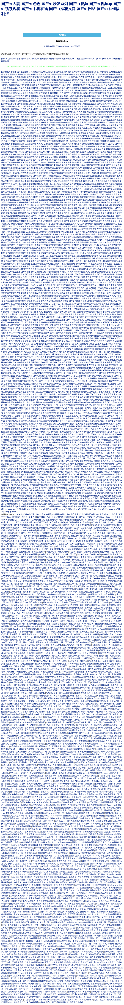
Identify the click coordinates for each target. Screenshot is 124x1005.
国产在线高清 (108, 456)
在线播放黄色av (40, 317)
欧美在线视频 (41, 544)
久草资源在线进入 (60, 954)
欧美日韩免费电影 (88, 274)
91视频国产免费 (15, 840)
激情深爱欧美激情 (26, 261)
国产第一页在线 (37, 216)
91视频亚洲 (30, 965)
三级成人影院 (11, 370)
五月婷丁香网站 (84, 408)
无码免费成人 (75, 610)
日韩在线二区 (16, 538)
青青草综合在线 (58, 197)
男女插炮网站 (15, 173)
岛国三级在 (47, 986)
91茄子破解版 (18, 850)
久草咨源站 (91, 728)
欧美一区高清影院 (110, 770)
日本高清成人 (20, 450)
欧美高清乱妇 (34, 282)
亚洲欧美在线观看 (80, 994)
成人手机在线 (12, 546)
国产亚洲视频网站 (87, 354)
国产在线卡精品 (44, 840)
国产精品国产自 (43, 421)
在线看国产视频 (12, 602)
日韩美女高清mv (65, 149)
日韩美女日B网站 (28, 346)
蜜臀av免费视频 (73, 85)
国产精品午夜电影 (24, 149)
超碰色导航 (85, 984)
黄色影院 (14, 941)
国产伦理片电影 (113, 808)
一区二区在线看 (56, 152)
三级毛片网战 (114, 850)
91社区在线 (46, 962)
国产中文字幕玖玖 (21, 757)
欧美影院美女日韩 (60, 570)
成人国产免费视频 (42, 789)
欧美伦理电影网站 (109, 149)
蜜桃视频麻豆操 (14, 218)
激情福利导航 (104, 866)
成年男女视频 (92, 584)
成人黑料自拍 (108, 314)
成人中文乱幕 (95, 128)
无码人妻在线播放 (36, 338)
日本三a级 (48, 805)
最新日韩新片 (54, 144)
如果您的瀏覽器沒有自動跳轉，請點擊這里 (62, 46)
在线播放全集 (107, 376)
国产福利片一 (52, 122)
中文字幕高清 (20, 653)
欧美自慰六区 (107, 536)
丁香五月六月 (74, 280)
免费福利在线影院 (91, 98)
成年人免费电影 (108, 752)
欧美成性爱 (40, 722)
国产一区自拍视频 (77, 544)
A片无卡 (97, 936)
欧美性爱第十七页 (45, 634)
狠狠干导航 (19, 584)
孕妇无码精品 (109, 352)
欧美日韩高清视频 (114, 90)
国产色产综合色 (48, 114)
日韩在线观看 (100, 402)
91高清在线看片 (78, 160)
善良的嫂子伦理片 (86, 794)
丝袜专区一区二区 (36, 573)
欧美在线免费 (75, 184)
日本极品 (96, 605)
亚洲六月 (79, 866)
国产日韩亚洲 (32, 320)
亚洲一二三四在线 (77, 370)
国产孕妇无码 (38, 104)
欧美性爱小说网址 (54, 317)
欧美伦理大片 (106, 765)
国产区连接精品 (96, 746)
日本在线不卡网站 (25, 944)
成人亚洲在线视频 (93, 269)
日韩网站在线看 (11, 552)
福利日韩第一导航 (14, 397)
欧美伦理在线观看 (85, 389)
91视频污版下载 (76, 114)
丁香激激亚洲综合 (36, 96)
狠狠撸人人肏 (40, 882)
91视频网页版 (107, 781)
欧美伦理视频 (63, 392)
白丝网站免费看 (92, 208)
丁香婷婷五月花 (25, 146)
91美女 (22, 941)
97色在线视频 (39, 864)
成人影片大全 (9, 216)
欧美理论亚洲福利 (102, 909)
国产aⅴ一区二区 (55, 128)
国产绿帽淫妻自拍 (8, 104)
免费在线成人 (40, 120)
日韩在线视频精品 (99, 538)
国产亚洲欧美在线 (78, 728)
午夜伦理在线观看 (91, 216)
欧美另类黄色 (7, 341)
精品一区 (110, 517)
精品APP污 (104, 552)
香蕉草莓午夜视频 (61, 901)
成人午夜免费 (91, 757)
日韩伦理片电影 (78, 336)
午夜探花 (54, 621)
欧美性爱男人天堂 (50, 949)
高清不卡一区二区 (28, 312)
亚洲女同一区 (12, 688)
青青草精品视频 (82, 176)
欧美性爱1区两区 (37, 330)
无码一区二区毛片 (92, 720)
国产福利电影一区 (11, 80)
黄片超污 (108, 557)
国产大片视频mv (108, 170)
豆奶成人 (48, 861)
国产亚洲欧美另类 (54, 744)
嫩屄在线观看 (32, 1002)
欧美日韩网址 (116, 602)
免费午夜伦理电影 (110, 560)
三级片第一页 (102, 282)
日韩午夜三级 (11, 232)
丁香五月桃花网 (72, 210)
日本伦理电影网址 (40, 632)
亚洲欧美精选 (94, 698)
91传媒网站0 (72, 592)
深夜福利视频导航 (50, 106)
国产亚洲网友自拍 (104, 274)
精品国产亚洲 (83, 450)
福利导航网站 (7, 274)
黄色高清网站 (15, 368)
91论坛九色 (61, 653)
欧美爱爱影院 (110, 176)
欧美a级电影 (107, 768)
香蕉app (69, 698)
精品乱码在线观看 (87, 152)
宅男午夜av (83, 744)
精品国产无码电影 (36, 333)
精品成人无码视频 (104, 333)
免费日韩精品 (50, 298)
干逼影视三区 (7, 229)
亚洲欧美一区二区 (102, 541)
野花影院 (5, 778)
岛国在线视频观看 (94, 805)
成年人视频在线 (109, 669)
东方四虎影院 (23, 357)
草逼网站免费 (81, 669)
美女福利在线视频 (34, 74)
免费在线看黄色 (72, 189)
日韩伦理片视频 (44, 725)
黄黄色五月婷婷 (86, 280)
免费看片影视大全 (100, 461)
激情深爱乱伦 (111, 816)
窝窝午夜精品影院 (41, 669)
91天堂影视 (93, 802)
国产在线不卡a (76, 634)
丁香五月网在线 (70, 218)
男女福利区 (38, 877)
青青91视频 (78, 749)
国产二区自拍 (90, 880)
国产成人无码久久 (18, 896)
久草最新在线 (87, 981)
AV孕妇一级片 (62, 672)
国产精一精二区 (17, 152)
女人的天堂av (13, 946)
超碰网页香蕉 (56, 186)
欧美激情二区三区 (98, 448)
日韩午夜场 (71, 538)
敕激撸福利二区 (51, 208)
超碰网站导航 (77, 146)
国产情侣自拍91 (101, 986)
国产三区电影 (34, 672)
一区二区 (62, 890)
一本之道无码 (15, 312)
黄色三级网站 (104, 549)
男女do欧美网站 (70, 768)
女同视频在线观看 (108, 954)
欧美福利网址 (7, 914)
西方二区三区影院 (95, 626)
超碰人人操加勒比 (108, 125)
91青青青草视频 (39, 365)
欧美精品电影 (83, 978)
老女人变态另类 (19, 738)
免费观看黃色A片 (15, 810)
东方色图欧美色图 (20, 282)
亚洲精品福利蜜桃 (90, 256)
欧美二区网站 (63, 384)
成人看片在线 (44, 461)
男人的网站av (99, 517)
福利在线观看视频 (74, 674)
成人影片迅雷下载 (17, 960)
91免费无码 (107, 554)
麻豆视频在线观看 (78, 786)
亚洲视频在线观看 (103, 690)
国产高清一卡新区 (41, 674)
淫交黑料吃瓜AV (108, 424)
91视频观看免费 (7, 264)
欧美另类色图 (100, 853)
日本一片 (12, 885)
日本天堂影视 (75, 328)
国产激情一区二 (52, 314)
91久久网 (68, 749)
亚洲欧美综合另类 (67, 618)
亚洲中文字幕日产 (32, 866)
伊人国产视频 (90, 392)
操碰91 (27, 909)
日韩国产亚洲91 (66, 720)
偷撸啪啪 (29, 789)
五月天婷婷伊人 (107, 405)
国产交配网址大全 (68, 330)
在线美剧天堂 (96, 264)
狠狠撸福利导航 (59, 712)
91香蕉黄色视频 (25, 80)
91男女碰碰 (101, 965)
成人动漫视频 (16, 882)
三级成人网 (101, 749)
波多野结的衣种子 (34, 997)
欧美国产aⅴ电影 (43, 152)
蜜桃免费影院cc (70, 168)
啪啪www (109, 834)
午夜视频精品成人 (71, 416)
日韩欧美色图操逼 (51, 96)
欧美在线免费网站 (10, 578)
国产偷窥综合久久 (69, 117)
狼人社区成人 (80, 253)
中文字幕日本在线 (20, 333)
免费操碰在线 (18, 144)
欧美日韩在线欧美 (46, 293)
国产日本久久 (18, 306)
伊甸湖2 (108, 984)
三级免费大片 (32, 928)
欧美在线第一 (16, 194)
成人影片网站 (18, 866)
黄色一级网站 (29, 869)
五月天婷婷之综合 (43, 701)
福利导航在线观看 (76, 384)
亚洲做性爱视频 (35, 373)
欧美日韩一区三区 (65, 541)
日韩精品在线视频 (73, 421)
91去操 (17, 906)
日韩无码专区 (74, 664)
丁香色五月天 (99, 221)
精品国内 (38, 933)
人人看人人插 (103, 437)
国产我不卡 (116, 909)
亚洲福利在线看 (30, 536)
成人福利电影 (107, 608)
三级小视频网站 (27, 946)
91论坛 (81, 704)
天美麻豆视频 (22, 650)
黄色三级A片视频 (54, 352)
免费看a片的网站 (105, 680)
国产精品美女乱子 (36, 776)
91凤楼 (36, 813)
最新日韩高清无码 (59, 205)
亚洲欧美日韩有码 (73, 760)
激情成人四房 (86, 301)
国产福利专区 (77, 72)
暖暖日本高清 (105, 616)
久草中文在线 (101, 234)
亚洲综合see (104, 901)
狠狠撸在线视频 (58, 320)
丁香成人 (103, 776)
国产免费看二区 (81, 741)
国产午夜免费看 (19, 720)
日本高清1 (98, 952)
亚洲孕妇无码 (114, 109)
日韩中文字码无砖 (46, 210)
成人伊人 (21, 736)
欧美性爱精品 (82, 858)
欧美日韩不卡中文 (82, 317)
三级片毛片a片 (62, 850)
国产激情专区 (12, 749)
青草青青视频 (74, 74)
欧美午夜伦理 (53, 786)
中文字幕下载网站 (102, 312)
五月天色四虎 (13, 122)
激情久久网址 (106, 213)
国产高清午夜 (57, 448)
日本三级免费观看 (46, 629)
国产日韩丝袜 (98, 658)
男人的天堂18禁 (44, 616)
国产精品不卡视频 (8, 72)
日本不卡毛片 (9, 314)
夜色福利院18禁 (92, 298)
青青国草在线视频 (73, 200)
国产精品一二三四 (18, 109)
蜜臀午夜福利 (60, 536)
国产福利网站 (67, 458)
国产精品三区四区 (65, 989)
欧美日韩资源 (77, 680)
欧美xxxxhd (115, 997)
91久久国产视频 (68, 125)
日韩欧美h (76, 952)
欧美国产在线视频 (13, 258)
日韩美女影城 (27, 378)
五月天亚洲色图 (60, 557)
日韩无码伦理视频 (42, 186)
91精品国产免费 (13, 530)
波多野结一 (59, 706)
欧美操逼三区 (50, 285)
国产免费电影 (90, 77)
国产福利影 (42, 528)
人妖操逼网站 (96, 872)
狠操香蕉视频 (32, 930)
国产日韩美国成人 (55, 245)
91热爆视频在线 (59, 840)
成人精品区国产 (41, 242)
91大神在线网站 (113, 818)
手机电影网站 (110, 568)
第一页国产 (6, 829)
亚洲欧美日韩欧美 (21, 872)
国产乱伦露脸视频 (99, 992)
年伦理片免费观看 (106, 925)
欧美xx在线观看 (78, 445)
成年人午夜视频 (106, 573)
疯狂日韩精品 (92, 901)
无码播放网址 (18, 605)
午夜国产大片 (73, 514)
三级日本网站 (82, 194)
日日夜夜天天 (26, 269)
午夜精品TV (52, 581)
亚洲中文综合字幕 (14, 970)
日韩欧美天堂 (47, 856)
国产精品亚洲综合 (91, 997)
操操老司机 (93, 520)
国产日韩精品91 (29, 360)
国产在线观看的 (109, 120)
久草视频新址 (56, 458)
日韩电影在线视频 (83, 648)
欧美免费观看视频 (111, 626)
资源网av (99, 592)
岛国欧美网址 (74, 130)
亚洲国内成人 (41, 946)
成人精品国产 (73, 536)
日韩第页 (74, 754)
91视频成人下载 (100, 248)
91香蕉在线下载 (96, 594)
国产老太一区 (36, 757)
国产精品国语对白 (66, 693)
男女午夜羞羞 (11, 336)
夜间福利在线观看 (63, 576)
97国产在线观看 (88, 200)
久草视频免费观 (65, 920)
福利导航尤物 (89, 312)
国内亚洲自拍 (43, 530)
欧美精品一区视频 (14, 706)
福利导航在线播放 (114, 448)
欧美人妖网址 (89, 90)
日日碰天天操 (114, 290)
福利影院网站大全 (75, 266)
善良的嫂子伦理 (32, 816)
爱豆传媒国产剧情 (14, 442)
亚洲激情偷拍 (97, 568)
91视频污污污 (43, 802)
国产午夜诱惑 (107, 418)
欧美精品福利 (93, 410)
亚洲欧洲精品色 (87, 250)
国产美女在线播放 (93, 418)
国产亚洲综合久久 (18, 781)
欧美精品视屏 (110, 242)
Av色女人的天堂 (37, 285)
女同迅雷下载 (73, 914)
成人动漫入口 (30, 389)
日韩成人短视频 (13, 565)
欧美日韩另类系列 (100, 642)
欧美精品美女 (116, 904)
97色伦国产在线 (72, 461)
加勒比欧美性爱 (35, 106)
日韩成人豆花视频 (36, 642)
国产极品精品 (20, 392)
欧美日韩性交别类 (54, 125)
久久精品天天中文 (41, 522)
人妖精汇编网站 (113, 826)
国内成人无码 (42, 221)
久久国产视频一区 (69, 408)
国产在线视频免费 (34, 938)
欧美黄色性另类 (43, 138)
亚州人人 (35, 922)
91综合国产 (111, 962)
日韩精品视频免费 (110, 240)
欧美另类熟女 (13, 120)
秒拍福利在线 (77, 338)
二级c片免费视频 (69, 360)
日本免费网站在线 (110, 722)
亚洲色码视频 (113, 181)
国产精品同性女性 (55, 568)
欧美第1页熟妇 (90, 440)
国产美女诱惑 (45, 928)
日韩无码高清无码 (36, 992)
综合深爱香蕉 (73, 533)
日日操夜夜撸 (35, 957)
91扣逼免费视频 (67, 762)
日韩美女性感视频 (27, 749)
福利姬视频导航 (93, 96)
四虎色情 (5, 613)
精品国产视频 (105, 650)
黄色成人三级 (94, 685)
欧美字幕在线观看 (12, 693)
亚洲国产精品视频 (45, 557)
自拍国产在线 (95, 554)
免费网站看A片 (27, 218)
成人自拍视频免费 (50, 520)
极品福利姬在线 (107, 117)
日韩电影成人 (111, 565)
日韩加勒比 (78, 677)
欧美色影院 (28, 522)
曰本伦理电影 (19, 768)
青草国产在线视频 (59, 616)
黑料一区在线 (38, 160)
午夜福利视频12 (14, 322)
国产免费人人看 (88, 821)
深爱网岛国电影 (87, 712)
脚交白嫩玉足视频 (28, 178)
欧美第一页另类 (89, 234)
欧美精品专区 (35, 986)
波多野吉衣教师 (60, 112)
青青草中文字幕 (41, 245)
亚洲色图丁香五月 (106, 760)
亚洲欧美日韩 (71, 813)
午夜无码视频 (72, 562)
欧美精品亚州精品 (75, 101)
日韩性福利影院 (50, 989)
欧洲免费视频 (64, 122)
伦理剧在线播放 (101, 114)
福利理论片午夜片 (102, 210)
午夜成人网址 (61, 154)
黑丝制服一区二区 (77, 946)
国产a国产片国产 (50, 384)
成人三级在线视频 (88, 320)
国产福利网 (114, 714)
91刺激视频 (38, 677)
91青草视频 (28, 970)
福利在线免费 (111, 442)
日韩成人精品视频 (42, 621)
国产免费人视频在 (86, 986)
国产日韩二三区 (10, 208)
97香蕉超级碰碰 (48, 290)
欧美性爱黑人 (109, 192)
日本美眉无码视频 (14, 378)
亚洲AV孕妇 (40, 565)
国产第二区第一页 (76, 696)
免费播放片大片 (80, 698)
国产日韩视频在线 (94, 890)
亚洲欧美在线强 (13, 770)
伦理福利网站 (108, 186)
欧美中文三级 (95, 458)
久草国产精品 (42, 440)
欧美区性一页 (14, 712)
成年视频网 (79, 896)
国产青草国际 (13, 82)
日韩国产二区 (28, 354)
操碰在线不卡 (89, 349)
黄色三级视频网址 (16, 128)
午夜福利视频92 (68, 120)
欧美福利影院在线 (83, 885)
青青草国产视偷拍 (50, 234)
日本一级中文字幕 (39, 682)
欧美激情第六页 (68, 432)
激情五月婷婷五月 (21, 994)
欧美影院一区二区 (102, 922)
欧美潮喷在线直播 (99, 522)
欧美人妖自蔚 (56, 400)
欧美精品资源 (28, 397)
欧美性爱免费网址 (38, 581)
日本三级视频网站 (81, 957)
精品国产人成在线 (63, 240)
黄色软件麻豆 (61, 237)
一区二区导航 (23, 912)
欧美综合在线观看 (18, 290)
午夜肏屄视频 (43, 858)
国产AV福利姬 (60, 685)
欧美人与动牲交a (44, 661)
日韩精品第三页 (71, 517)
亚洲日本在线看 (11, 634)
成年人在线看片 (7, 349)
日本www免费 (91, 778)
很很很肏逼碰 (82, 685)
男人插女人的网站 (34, 384)
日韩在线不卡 (29, 514)
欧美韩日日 (33, 845)
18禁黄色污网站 (76, 296)
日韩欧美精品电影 (28, 221)
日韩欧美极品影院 (18, 168)
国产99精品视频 (43, 400)
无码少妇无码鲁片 (52, 752)
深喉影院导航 (93, 322)
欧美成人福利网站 (49, 896)
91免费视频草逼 (99, 224)
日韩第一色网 (70, 706)
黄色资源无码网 (23, 432)
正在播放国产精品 (74, 653)
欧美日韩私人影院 (29, 842)
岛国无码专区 (67, 765)
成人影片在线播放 (89, 381)
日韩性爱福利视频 (22, 413)
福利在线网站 (34, 954)
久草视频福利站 (74, 104)
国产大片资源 (11, 338)
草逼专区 (84, 746)
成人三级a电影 (59, 573)
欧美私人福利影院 (78, 269)
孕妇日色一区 (90, 333)
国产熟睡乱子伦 (83, 637)
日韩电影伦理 (51, 133)
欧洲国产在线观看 (40, 453)
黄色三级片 (67, 917)
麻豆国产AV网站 (28, 645)
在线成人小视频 (33, 402)
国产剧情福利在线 (101, 130)
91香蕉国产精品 (73, 426)
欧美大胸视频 (91, 378)
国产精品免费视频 (85, 453)
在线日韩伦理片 (107, 634)
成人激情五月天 (7, 240)
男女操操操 (66, 944)
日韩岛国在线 (99, 280)
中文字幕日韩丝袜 (61, 229)
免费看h (71, 616)
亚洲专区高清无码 (58, 658)
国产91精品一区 (31, 306)
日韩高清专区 (96, 824)
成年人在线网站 (31, 197)
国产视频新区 (61, 533)
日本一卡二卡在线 (11, 957)
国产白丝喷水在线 (104, 709)
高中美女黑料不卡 (85, 725)
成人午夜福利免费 (24, 365)
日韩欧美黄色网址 (41, 970)
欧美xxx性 (63, 610)
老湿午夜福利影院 (38, 410)
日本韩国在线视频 (18, 792)
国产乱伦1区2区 (92, 954)
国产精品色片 (105, 370)
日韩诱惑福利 (78, 650)
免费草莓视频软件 (34, 904)
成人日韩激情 (69, 322)
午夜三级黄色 (95, 450)
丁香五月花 (44, 792)
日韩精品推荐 (31, 765)
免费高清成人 (52, 864)
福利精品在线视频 (68, 194)
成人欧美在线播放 (90, 776)
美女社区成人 (82, 594)
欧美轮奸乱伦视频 (31, 810)
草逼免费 (112, 794)
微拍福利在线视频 (49, 704)
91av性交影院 (76, 925)
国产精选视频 (98, 168)
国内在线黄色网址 (96, 834)
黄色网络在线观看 (8, 365)
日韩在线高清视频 (88, 709)
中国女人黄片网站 (80, 941)
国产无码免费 (17, 586)
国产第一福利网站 (34, 784)
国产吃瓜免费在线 (106, 373)
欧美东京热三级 (83, 218)
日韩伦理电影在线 (12, 560)
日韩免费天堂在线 (62, 781)
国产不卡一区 (67, 213)
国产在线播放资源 (59, 256)
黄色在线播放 (32, 293)
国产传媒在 (84, 754)
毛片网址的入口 (71, 600)
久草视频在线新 (68, 128)
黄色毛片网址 (28, 194)
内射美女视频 (52, 98)
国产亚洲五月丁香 (88, 229)
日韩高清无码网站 (100, 933)
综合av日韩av (83, 554)
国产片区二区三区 (34, 392)
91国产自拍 (16, 901)
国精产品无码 (99, 725)
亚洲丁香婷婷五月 (97, 317)
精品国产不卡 (90, 384)
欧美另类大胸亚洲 (40, 322)
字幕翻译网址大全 (81, 309)
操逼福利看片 (64, 157)
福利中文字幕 (102, 717)
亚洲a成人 (38, 941)
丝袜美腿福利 (74, 557)
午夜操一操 (79, 845)
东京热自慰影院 (61, 301)
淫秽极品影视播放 (43, 346)
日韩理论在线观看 (34, 610)
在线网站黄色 (27, 613)
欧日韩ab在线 (18, 877)
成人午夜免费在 (64, 842)
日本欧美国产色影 (89, 610)
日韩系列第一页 (23, 192)
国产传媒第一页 (98, 818)
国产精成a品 (36, 949)
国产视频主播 (107, 621)
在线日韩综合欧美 (71, 448)
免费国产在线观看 (34, 290)
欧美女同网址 (51, 376)
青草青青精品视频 (45, 728)
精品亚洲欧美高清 (32, 794)
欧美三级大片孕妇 (28, 661)
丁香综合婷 (24, 773)
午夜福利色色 (87, 109)
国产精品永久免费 (36, 154)
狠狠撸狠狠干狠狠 (28, 253)
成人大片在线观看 (11, 453)
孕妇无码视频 (84, 877)
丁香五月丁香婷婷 (55, 709)
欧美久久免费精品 (69, 453)
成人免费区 (86, 781)
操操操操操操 (96, 360)
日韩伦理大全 (50, 445)
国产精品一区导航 (94, 133)
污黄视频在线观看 (102, 200)
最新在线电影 (36, 114)
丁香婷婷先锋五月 (57, 88)
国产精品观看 (7, 869)
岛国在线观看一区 (54, 432)
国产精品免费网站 (71, 245)
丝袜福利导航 (20, 456)
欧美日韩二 (15, 616)
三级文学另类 (76, 776)
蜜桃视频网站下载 (55, 322)
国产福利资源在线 (99, 74)
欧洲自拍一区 (78, 784)
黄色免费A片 (112, 848)
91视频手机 (6, 936)
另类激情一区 (94, 621)
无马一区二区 (103, 906)
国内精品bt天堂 (7, 133)
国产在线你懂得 (49, 984)
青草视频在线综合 (37, 773)
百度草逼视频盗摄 (50, 888)
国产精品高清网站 (65, 770)
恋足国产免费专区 (52, 848)
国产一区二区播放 (88, 434)
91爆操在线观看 (17, 197)
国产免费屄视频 (47, 456)
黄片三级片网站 (29, 800)
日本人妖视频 (108, 944)
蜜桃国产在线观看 (54, 120)
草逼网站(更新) (57, 624)
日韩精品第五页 (75, 869)
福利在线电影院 (96, 456)
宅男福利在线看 (35, 650)
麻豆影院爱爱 (90, 696)
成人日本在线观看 (54, 648)
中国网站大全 (49, 349)
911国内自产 (46, 954)
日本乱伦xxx (102, 773)
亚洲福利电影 (88, 541)
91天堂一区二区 (99, 325)
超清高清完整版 (89, 869)
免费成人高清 (115, 296)
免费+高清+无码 (81, 738)
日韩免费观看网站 (90, 266)
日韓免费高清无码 (8, 165)
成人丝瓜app (116, 866)
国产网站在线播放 (114, 189)
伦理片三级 (54, 893)
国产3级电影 (77, 997)
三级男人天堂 (16, 637)
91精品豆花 (79, 629)
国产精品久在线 (60, 914)
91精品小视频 (7, 701)
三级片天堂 (97, 898)
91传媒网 (14, 762)
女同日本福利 (63, 925)
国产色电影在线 (102, 941)
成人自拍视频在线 (30, 458)
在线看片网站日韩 (82, 264)
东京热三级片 (83, 456)
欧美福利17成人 (22, 280)
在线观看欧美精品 (9, 658)
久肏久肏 (114, 514)
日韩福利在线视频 (75, 810)
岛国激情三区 (32, 653)
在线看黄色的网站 (58, 789)
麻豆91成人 (31, 858)
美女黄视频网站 (96, 186)
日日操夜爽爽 (65, 690)
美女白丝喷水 (99, 656)
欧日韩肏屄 (30, 656)
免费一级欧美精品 (22, 117)
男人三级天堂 (75, 325)
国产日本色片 (103, 602)
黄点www (112, 885)
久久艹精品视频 (37, 328)
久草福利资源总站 (36, 752)
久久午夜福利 (105, 98)
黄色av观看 (102, 629)
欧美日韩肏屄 (26, 418)
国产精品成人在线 (18, 610)
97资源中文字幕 (19, 416)
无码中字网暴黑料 (22, 298)
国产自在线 (109, 576)
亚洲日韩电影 (68, 648)
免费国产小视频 (25, 453)
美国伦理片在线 (65, 314)
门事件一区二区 (95, 194)
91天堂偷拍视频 (53, 232)
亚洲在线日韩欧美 (108, 386)
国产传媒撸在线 (23, 114)
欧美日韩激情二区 (20, 992)
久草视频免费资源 (30, 325)
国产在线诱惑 (46, 205)
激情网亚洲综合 (69, 288)
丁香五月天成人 (11, 989)
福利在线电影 (61, 104)
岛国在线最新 (90, 920)
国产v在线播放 (39, 376)
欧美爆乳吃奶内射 (65, 778)
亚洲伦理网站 (40, 944)
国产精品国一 (24, 285)
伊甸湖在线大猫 (97, 218)
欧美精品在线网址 (58, 85)
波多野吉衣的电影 (67, 888)
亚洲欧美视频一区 (69, 752)
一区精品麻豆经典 (100, 888)
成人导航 (61, 704)
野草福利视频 (63, 1002)
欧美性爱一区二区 (81, 458)
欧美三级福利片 (56, 168)
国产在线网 (94, 741)
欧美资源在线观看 (110, 890)
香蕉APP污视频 (96, 864)
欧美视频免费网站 (11, 125)
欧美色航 (72, 578)
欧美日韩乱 (93, 837)
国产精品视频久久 (20, 304)
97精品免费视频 (86, 165)
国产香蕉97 (42, 594)
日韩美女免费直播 (111, 744)
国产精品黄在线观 (20, 984)
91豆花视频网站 (51, 642)
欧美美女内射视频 (72, 962)
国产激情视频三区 (28, 557)
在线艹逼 (110, 978)
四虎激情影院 (59, 986)
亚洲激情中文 (23, 208)
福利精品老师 (15, 629)
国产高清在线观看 (36, 208)
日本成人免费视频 (67, 264)
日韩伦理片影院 (88, 717)
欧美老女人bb (86, 533)
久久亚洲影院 (105, 410)
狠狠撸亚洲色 (34, 184)
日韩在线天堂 (66, 160)
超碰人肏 (92, 893)
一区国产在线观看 (99, 885)
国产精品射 (29, 709)
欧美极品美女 (116, 226)
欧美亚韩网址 (101, 181)
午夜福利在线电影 (91, 80)
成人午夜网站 (9, 157)
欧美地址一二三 (80, 413)
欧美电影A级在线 (34, 920)
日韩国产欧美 (104, 946)
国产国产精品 (68, 866)
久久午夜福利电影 (85, 168)
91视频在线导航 (89, 906)
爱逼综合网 (44, 637)
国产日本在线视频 (67, 202)
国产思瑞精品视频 (108, 525)
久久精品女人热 (113, 325)
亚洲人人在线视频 (103, 368)
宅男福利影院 (107, 157)
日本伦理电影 (64, 277)
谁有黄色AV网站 (22, 760)
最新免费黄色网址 (93, 424)
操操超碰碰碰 (59, 210)
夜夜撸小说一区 (114, 101)
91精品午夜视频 (8, 808)
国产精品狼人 (67, 386)
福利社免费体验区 (100, 714)
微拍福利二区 (95, 117)
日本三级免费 (32, 792)
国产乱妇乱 (79, 720)
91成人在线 (99, 632)
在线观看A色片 (102, 514)
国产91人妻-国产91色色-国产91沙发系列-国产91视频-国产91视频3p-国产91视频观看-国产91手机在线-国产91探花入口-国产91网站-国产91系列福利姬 (61, 9)
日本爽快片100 (56, 530)
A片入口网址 (82, 973)
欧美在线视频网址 (81, 242)
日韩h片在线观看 (106, 136)
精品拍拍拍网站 (19, 93)
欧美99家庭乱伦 (12, 202)
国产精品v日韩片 (65, 957)
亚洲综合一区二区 (73, 381)
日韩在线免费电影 (46, 960)
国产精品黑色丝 (17, 434)
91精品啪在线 (36, 733)
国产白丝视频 (55, 194)
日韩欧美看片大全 (27, 544)
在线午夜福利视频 (87, 138)
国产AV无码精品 (51, 269)
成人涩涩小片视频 (43, 712)
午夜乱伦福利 (91, 173)
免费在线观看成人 (114, 362)
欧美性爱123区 (107, 613)
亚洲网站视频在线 (40, 826)
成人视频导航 (19, 765)
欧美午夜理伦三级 (91, 765)
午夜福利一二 (49, 760)
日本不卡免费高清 (11, 309)
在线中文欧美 (107, 344)
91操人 (4, 810)
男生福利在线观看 (22, 98)
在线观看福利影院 (98, 432)
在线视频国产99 (95, 560)
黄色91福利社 (49, 640)
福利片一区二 (45, 922)
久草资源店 (48, 685)
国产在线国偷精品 (93, 149)
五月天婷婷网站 (12, 146)
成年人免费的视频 (61, 728)
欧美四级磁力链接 (12, 648)
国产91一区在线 (45, 320)
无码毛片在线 (7, 333)
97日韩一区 (11, 549)
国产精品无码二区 (11, 261)
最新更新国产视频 (110, 872)
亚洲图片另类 (8, 922)
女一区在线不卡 (107, 810)
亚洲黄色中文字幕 (77, 968)
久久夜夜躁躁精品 (106, 586)
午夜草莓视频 (27, 864)
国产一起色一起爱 (46, 229)
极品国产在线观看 (37, 917)
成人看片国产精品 (28, 386)
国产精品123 (49, 698)
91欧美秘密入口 (69, 594)
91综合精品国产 (62, 184)
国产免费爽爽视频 (20, 936)
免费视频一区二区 (92, 357)
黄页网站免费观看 (78, 133)
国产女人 (71, 890)
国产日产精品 (44, 168)
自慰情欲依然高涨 (101, 528)
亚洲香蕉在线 (11, 432)
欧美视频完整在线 (61, 584)
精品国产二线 (64, 261)
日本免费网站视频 (113, 330)
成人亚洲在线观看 (48, 336)
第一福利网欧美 (83, 192)
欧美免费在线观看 (102, 250)
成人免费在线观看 (109, 194)
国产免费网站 (18, 965)
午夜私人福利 (58, 749)
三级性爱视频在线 (32, 576)
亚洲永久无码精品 (99, 648)
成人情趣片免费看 (46, 296)
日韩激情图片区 (103, 384)
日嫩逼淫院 (118, 920)
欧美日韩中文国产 (63, 290)
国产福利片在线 (86, 517)
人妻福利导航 (95, 202)
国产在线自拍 (102, 154)
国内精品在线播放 (57, 200)
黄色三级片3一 (77, 848)
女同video (109, 632)
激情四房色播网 (96, 144)
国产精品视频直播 (46, 680)
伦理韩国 (79, 589)
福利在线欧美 (104, 762)
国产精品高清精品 (23, 690)
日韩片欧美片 (110, 712)
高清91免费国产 (65, 394)
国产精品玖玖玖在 (34, 685)
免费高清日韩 (81, 520)
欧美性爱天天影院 (43, 976)
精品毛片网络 (112, 957)
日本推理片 (87, 861)
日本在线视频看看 (58, 426)
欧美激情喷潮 (105, 336)
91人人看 (39, 850)
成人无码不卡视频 (97, 706)
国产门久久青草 (60, 306)
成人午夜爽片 (28, 933)
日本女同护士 (62, 130)
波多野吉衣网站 (39, 122)
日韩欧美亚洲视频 (16, 189)
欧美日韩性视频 (44, 517)
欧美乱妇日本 (21, 381)
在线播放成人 (104, 429)
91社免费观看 (98, 624)
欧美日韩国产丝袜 (114, 349)
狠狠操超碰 (26, 648)
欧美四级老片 (21, 301)
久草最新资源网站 (50, 720)
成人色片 (76, 576)
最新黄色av (18, 914)
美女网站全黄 (58, 701)
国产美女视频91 (53, 146)
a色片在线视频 (116, 346)
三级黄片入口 (47, 112)
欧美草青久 (113, 717)
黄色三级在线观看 (38, 232)
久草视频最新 (16, 837)
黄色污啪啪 (7, 765)
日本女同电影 (116, 949)
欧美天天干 (74, 661)
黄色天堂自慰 (71, 442)
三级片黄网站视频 (69, 389)
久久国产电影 (23, 336)
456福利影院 (28, 882)
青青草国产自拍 (44, 600)
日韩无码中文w (75, 640)
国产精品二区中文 (75, 429)
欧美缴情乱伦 (65, 965)
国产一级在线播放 (9, 632)
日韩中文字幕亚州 (73, 248)
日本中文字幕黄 (50, 880)
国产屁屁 (111, 546)
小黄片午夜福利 (97, 570)
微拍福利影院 (15, 221)
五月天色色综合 (80, 170)
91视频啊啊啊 (80, 792)
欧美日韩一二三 (56, 93)
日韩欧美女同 (88, 952)
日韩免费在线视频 (88, 104)
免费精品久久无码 (62, 626)
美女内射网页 (46, 282)
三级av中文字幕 (46, 274)
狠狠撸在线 (56, 597)
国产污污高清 (9, 413)
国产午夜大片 (14, 618)
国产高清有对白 (35, 829)
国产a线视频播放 (104, 445)
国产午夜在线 (83, 578)
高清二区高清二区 (16, 656)
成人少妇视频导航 (26, 125)
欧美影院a (116, 856)
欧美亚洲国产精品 (69, 362)
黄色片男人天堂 (81, 989)
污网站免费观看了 (25, 978)
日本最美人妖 (64, 269)
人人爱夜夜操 (27, 973)
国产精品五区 (85, 733)
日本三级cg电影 (108, 874)
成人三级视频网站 (14, 210)
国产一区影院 (7, 832)
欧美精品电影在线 (32, 714)
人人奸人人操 (102, 434)
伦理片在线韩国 (33, 301)
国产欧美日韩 (112, 416)
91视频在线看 (97, 600)
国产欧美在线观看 (61, 325)
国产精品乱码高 (63, 370)
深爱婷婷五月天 (50, 994)
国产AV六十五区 (37, 298)
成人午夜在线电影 (97, 957)
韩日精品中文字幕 (26, 202)
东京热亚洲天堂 (11, 986)
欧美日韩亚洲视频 (71, 152)
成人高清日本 (7, 653)
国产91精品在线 (43, 645)
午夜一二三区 (83, 706)
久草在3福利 (37, 989)
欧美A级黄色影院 (15, 714)
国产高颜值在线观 (51, 264)
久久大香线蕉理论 (30, 136)
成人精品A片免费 (14, 224)
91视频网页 (71, 912)
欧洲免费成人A (105, 298)
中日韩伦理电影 (45, 416)
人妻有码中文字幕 (52, 160)
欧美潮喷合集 (107, 258)
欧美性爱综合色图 (65, 896)
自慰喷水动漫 (7, 282)
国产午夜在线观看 (89, 437)
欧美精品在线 (77, 216)
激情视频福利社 (16, 909)
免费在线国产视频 (49, 109)
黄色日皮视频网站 (60, 824)
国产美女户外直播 (16, 362)
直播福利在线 (30, 341)
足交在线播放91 (35, 101)
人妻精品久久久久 (11, 186)
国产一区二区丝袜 (20, 184)
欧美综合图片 (72, 794)
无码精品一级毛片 (57, 178)
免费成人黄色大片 (90, 674)
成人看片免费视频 (88, 341)
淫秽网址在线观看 (39, 688)
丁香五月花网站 (51, 149)
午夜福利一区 (75, 250)
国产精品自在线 (49, 424)
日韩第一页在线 (14, 178)
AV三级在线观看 (95, 314)
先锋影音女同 (91, 445)
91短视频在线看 (68, 176)
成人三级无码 (22, 752)
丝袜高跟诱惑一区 (92, 810)
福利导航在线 (66, 440)
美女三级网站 (95, 400)
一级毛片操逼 (71, 456)
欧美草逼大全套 (63, 613)
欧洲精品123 (60, 821)
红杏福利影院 (9, 384)
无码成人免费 (9, 437)
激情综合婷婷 (34, 304)
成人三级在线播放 (59, 282)
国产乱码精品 (49, 333)
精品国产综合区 (37, 264)
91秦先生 (32, 517)
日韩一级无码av (64, 784)
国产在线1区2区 (94, 170)
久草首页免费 (87, 962)
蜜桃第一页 (112, 789)
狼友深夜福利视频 (97, 578)
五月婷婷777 (77, 690)
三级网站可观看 (87, 842)
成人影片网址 (36, 370)
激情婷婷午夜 (75, 717)
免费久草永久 (59, 274)
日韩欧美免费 (85, 600)
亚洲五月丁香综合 (71, 816)
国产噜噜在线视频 (98, 877)
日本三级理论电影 (77, 418)
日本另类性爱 (48, 821)
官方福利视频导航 (74, 346)
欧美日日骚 (48, 626)
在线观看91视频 (86, 666)
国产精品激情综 (51, 418)
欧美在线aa (13, 848)
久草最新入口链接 (47, 304)
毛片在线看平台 (96, 120)
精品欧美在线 (61, 165)
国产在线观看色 (73, 821)
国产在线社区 (68, 722)
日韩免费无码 (21, 672)
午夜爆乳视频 (79, 232)
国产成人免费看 (78, 77)
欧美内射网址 (44, 362)
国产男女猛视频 (95, 669)
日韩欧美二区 (56, 389)
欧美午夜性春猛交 (104, 341)
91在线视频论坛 (113, 293)
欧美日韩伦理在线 (81, 258)
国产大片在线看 (17, 730)
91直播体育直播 (72, 197)
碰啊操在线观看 (105, 520)
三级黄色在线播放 (10, 949)
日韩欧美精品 (40, 261)
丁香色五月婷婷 (104, 970)
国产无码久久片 (37, 413)
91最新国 (78, 906)
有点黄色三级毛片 (93, 277)
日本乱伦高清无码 (34, 880)
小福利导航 (53, 682)
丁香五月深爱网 (66, 170)
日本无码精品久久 (54, 565)
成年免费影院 (55, 802)
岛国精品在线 (79, 213)
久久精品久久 (40, 309)
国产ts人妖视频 (86, 664)
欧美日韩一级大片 (107, 792)
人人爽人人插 (42, 144)
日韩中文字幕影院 (41, 973)
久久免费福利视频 (86, 922)
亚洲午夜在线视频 (34, 437)
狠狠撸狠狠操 (32, 416)
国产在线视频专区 (70, 352)
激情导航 (102, 789)
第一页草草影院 (65, 834)
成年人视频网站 (89, 296)
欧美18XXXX (73, 1000)
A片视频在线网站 (69, 192)
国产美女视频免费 (22, 314)
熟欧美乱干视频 (103, 544)
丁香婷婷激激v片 (13, 317)
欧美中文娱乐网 (87, 914)
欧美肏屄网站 (110, 221)
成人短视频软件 (79, 376)
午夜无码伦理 (15, 802)
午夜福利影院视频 (27, 85)
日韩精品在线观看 (18, 562)
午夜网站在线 (106, 96)
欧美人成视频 (59, 293)
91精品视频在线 (91, 373)
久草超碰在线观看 (32, 181)
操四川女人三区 (23, 232)
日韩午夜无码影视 (77, 424)
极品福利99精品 (67, 253)
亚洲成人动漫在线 (35, 626)
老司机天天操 (83, 397)
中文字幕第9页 (51, 357)
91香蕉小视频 (85, 898)
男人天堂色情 (101, 850)
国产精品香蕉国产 (18, 402)
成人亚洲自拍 (27, 669)
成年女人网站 (61, 546)
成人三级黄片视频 (52, 762)
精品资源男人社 (15, 242)
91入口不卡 (37, 770)
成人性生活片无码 (63, 730)
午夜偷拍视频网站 (57, 549)
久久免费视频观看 (44, 901)
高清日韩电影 (66, 338)
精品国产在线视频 (45, 605)
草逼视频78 (71, 858)
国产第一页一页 (74, 434)
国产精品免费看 (72, 88)
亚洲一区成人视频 (26, 309)
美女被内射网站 (50, 666)
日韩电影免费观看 (84, 933)
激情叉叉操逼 (77, 80)
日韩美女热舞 (14, 818)
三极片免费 (80, 890)
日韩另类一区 (30, 605)
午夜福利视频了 (31, 1000)
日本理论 (22, 578)
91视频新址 (66, 797)
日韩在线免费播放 (18, 205)
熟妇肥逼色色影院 (90, 760)
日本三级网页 (100, 416)
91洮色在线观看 (92, 370)
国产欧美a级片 (90, 101)
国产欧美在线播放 (53, 213)
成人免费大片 (91, 232)
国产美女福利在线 (26, 186)
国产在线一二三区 (34, 640)
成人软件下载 (84, 768)
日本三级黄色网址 (110, 754)
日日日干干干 (57, 816)
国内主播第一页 (53, 410)
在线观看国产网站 (64, 376)
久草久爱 (73, 877)
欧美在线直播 (25, 688)
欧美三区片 (62, 992)
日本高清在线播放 (59, 429)
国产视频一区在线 (52, 330)
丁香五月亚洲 (20, 880)
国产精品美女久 (74, 154)
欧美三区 (45, 898)
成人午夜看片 (26, 258)
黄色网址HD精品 (87, 245)
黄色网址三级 (25, 552)
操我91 (107, 658)
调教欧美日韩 (87, 328)
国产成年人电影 (82, 186)
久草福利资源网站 (72, 981)
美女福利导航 (27, 693)
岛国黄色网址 (64, 98)
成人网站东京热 (60, 805)
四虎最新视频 (9, 98)
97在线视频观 (36, 906)
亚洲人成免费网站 (50, 618)
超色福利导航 (52, 277)
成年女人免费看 (51, 157)
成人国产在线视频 (99, 736)
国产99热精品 (91, 672)
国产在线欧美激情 (71, 93)
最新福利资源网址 (57, 189)
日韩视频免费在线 (114, 976)
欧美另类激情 (38, 170)
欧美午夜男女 (86, 536)
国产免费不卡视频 (98, 362)
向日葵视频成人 (66, 938)
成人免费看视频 (42, 538)
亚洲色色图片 (99, 848)
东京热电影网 (95, 397)
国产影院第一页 (75, 992)
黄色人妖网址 (90, 965)
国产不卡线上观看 (46, 325)
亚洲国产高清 (116, 285)
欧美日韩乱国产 (49, 370)
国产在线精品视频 (97, 330)
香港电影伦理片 (98, 85)
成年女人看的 (85, 448)
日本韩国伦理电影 (49, 77)
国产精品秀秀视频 (102, 226)
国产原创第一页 (11, 544)
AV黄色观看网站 (83, 360)
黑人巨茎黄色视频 (75, 306)
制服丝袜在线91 (45, 845)
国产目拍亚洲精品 (98, 978)
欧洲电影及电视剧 (50, 997)
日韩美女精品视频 (40, 258)
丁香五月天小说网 (30, 637)
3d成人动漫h (115, 941)
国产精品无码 (87, 248)
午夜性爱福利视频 (104, 229)
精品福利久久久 (33, 205)
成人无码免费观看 (16, 962)
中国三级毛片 (68, 597)
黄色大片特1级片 (48, 672)
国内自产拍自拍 (78, 290)
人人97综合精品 (31, 680)
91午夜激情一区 (114, 74)
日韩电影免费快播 (94, 730)
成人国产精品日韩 (66, 682)
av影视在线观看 (45, 429)
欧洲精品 (29, 877)
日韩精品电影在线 (75, 282)
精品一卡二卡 (16, 426)
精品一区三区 (112, 869)
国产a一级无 (51, 1002)
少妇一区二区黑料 (22, 133)
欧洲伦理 (119, 576)
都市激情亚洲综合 (109, 720)
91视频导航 (13, 640)
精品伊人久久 (106, 741)
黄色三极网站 (16, 136)
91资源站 (50, 552)
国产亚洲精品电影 (106, 216)
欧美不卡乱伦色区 (47, 837)
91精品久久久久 (17, 813)
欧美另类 (96, 752)
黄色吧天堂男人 (29, 901)
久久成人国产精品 (47, 266)
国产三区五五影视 (32, 274)
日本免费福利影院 (50, 736)
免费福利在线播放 (109, 106)
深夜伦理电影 (11, 213)
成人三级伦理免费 (103, 146)
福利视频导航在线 (12, 645)
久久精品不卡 (7, 144)
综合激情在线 (10, 533)
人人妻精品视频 (25, 82)
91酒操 (19, 514)
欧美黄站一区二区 (41, 549)
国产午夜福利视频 (85, 221)
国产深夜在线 (54, 258)
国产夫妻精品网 (62, 114)
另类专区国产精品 (64, 445)
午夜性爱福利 (110, 592)
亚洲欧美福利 (100, 293)
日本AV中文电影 (66, 949)
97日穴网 (43, 981)
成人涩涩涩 (79, 874)
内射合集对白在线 (87, 189)
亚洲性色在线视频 (18, 624)
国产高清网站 (110, 952)
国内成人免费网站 (44, 312)
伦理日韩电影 (37, 698)
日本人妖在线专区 (103, 856)
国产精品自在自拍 (108, 400)
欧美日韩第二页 (48, 165)
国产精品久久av (113, 402)
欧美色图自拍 (62, 74)
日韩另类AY (75, 853)
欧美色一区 (97, 722)
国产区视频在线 (82, 330)
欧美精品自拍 (45, 578)
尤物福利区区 (105, 338)
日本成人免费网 (81, 581)
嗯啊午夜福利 (101, 141)
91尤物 (27, 682)
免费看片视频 (7, 666)
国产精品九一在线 (110, 264)
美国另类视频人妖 (104, 205)
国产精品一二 (13, 245)
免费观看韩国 (18, 341)
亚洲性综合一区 (67, 344)
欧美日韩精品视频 (56, 981)
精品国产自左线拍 (106, 160)
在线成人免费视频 (105, 728)
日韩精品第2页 (79, 378)
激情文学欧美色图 (14, 138)
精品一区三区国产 (73, 341)
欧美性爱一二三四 (20, 517)
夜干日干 (39, 848)
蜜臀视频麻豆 (114, 648)
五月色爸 (43, 936)
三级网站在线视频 (91, 552)
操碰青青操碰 (116, 162)
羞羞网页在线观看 (110, 413)
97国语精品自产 (24, 744)
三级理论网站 (30, 144)
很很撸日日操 (110, 218)
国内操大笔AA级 (95, 106)
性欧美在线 (115, 906)
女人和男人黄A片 (55, 288)
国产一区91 (6, 738)
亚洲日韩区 (40, 965)
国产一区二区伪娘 (75, 312)
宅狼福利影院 (67, 242)
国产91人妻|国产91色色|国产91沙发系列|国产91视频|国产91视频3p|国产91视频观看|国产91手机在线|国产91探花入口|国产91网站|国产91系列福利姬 (61, 59)
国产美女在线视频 (107, 653)
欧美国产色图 (41, 352)
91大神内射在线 (89, 282)
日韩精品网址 (7, 1000)
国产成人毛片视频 (90, 586)
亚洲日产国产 (101, 842)
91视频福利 (17, 893)
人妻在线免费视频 (81, 872)
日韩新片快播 (49, 941)
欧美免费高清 (90, 845)
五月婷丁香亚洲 (38, 648)
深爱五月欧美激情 (50, 874)
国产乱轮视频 (52, 952)
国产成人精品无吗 (43, 869)
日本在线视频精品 (32, 584)
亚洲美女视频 (7, 96)
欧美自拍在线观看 (81, 808)
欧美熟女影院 (115, 112)
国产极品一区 (38, 445)
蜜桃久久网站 (73, 909)
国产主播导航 (52, 141)
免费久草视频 (66, 378)
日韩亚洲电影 (52, 773)
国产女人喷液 (74, 301)
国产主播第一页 (74, 205)
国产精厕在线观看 (34, 250)
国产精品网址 (9, 301)
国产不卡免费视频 (104, 440)
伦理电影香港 (57, 416)
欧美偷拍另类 (58, 725)
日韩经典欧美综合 (54, 176)
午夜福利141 (72, 922)
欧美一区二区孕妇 (36, 357)
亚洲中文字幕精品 (102, 178)
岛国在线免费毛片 (20, 405)
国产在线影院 (40, 125)
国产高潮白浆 (44, 458)
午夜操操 (14, 773)
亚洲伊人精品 (33, 381)
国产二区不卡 (37, 909)
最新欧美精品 (90, 290)
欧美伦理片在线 (43, 341)
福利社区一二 (116, 338)
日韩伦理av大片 (90, 680)
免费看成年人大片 (100, 237)
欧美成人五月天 (31, 461)
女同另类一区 (82, 288)
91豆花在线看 (83, 976)
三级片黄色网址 (82, 202)
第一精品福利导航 (73, 624)
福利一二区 (35, 912)
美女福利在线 (63, 109)
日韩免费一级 (7, 440)
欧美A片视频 (15, 613)
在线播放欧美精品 (37, 890)
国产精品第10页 (25, 122)
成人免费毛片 (11, 357)
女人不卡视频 (42, 360)
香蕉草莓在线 (22, 890)
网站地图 (5, 61)
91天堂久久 (103, 610)
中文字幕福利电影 (47, 402)
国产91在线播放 (13, 570)
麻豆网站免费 (23, 248)
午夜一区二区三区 (63, 304)
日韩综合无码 (44, 88)
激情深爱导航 (7, 93)
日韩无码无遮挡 (51, 690)
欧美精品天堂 (16, 360)
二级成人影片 (25, 520)
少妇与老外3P (99, 962)
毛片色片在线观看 (90, 549)
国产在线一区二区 (38, 117)
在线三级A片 (51, 800)
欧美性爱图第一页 (109, 994)
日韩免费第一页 (98, 682)
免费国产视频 (7, 642)
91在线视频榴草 (78, 960)
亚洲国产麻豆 (87, 557)
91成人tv (60, 714)
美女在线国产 (91, 629)
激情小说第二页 (19, 997)
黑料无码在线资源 (83, 432)
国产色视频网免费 (36, 157)
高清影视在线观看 (58, 538)
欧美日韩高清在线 (30, 162)
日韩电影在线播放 (52, 413)
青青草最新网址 (72, 293)
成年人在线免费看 (22, 240)
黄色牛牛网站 (86, 85)
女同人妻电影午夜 (112, 453)
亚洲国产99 (22, 533)
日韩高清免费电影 (18, 904)
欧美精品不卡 (51, 776)
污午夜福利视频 (115, 776)
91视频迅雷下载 (27, 200)
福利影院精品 (81, 322)
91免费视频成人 (15, 458)
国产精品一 (108, 805)
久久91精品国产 (33, 456)
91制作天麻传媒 (51, 909)
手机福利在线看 (29, 138)
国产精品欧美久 (29, 802)
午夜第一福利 (59, 930)
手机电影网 (109, 746)
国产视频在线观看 (63, 333)
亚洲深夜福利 (59, 845)
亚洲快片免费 (20, 858)
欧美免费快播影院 (19, 829)
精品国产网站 (110, 168)
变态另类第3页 (99, 165)
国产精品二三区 (39, 82)
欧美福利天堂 (40, 952)
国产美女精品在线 (79, 240)
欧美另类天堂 (36, 424)
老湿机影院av (116, 901)
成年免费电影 (90, 677)
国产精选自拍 (46, 280)
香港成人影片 (95, 125)
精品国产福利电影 (114, 152)
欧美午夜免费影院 (45, 562)
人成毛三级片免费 (114, 88)
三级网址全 (80, 597)
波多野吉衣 (73, 733)
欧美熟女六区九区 (28, 448)
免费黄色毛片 (51, 365)
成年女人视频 (56, 645)
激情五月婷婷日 (59, 368)
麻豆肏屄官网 (41, 224)
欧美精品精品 (38, 269)
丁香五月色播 (111, 570)
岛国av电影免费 (80, 565)
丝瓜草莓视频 (115, 698)
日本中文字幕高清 (22, 328)
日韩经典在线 (7, 1002)
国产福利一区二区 (82, 682)
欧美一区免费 (28, 277)
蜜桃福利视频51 (114, 248)
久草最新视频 (38, 690)
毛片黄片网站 (55, 378)
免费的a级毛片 (103, 296)
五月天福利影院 (84, 928)
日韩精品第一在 (92, 597)
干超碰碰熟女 (49, 237)
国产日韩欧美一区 (26, 848)
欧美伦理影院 (89, 114)
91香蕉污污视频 (49, 437)
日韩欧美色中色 (43, 389)
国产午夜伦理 (100, 152)
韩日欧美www (46, 813)
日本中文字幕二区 (11, 141)
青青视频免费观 (115, 629)
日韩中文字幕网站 (114, 778)
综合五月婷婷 (7, 181)
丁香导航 (16, 842)
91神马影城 (114, 930)
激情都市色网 (52, 82)
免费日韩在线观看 (88, 701)
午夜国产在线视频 (40, 808)
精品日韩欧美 (87, 656)
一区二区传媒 (29, 538)
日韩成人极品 (108, 360)
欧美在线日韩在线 (88, 970)
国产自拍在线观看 (36, 541)
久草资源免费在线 (50, 610)
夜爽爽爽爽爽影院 (44, 448)
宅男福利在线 (112, 853)
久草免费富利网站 (42, 658)
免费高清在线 (81, 410)
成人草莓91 (60, 760)
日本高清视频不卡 (80, 365)
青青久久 (19, 709)
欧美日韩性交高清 (41, 893)
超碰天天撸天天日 (42, 664)
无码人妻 (109, 973)
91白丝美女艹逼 (62, 328)
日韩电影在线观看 (56, 632)
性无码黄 (41, 800)
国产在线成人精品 (30, 210)
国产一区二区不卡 (69, 397)
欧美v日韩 (77, 773)
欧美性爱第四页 (68, 186)
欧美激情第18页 (96, 744)
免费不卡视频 (46, 226)
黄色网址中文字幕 (46, 306)
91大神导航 (86, 658)
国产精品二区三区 (87, 210)
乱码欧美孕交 (55, 866)
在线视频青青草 (45, 765)
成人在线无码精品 (42, 978)
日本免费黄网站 (39, 146)
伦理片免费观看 (27, 664)
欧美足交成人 (52, 890)
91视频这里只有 (79, 149)
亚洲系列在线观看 (90, 653)
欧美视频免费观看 (16, 834)
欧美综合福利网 (114, 749)
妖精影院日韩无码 (74, 112)
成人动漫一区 (28, 242)
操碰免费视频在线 (97, 858)
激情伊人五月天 (88, 141)
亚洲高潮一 (45, 586)
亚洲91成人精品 (100, 245)
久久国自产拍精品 (61, 856)
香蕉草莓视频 (75, 824)
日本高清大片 (49, 328)
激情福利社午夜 (76, 98)
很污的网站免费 (92, 336)
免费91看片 (86, 624)
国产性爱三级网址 (76, 880)
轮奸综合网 (52, 946)
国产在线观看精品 (28, 421)
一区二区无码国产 (32, 778)
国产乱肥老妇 (37, 234)
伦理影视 (29, 941)
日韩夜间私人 (64, 234)
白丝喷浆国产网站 (94, 376)
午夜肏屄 (70, 840)
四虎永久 (24, 754)
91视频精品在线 (10, 248)
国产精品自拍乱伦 (18, 938)
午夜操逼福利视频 (28, 696)
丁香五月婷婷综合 (43, 749)
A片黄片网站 (89, 904)
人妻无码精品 (23, 101)
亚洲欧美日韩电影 (22, 330)
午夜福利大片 (40, 202)
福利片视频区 (72, 818)
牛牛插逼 (105, 698)
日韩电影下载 (96, 754)
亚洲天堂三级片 (29, 256)
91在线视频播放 (48, 373)
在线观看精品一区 (32, 586)
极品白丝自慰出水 (97, 176)
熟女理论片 (93, 616)
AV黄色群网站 (20, 626)
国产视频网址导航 (18, 784)
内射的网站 (31, 725)
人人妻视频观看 (14, 933)
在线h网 (69, 845)
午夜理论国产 (63, 544)
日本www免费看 (34, 896)
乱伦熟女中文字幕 (102, 138)
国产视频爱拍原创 (61, 832)
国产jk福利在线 (10, 234)
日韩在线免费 (56, 978)
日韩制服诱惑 (94, 994)
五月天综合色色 (7, 298)
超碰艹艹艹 (100, 914)
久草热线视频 (47, 584)
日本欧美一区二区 (59, 869)
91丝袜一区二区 (69, 554)
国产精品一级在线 (42, 354)
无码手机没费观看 (50, 650)
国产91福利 (99, 816)
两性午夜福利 (100, 1000)
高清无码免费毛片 (50, 738)
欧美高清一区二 (96, 352)
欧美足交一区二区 (68, 893)
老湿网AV (37, 618)
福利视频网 (13, 589)
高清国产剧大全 (86, 562)
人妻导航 (56, 765)
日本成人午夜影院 (11, 285)
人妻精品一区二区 (33, 736)
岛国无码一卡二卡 (111, 824)
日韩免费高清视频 (37, 560)
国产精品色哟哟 (36, 762)
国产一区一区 (44, 381)
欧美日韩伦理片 (97, 192)
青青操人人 (112, 522)
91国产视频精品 (76, 90)
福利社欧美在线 (60, 434)
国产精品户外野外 (52, 717)
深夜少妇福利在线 (66, 581)
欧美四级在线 (83, 117)
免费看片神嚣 (56, 136)
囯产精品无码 (42, 128)
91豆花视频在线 (59, 922)
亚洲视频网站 (104, 346)
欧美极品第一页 (78, 797)
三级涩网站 (6, 576)
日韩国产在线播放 (12, 805)
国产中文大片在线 (20, 96)
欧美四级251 (51, 842)
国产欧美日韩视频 (46, 434)
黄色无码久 (19, 608)
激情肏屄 (96, 525)
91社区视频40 (7, 920)
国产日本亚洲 (56, 397)
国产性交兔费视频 (44, 368)
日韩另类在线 (83, 352)
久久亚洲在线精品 (84, 224)
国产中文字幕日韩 (13, 448)
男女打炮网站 (86, 426)
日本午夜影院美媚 (70, 936)
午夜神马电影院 (76, 552)
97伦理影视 (78, 765)
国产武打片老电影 (38, 432)
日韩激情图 (117, 650)
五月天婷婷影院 (74, 658)
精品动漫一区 (66, 146)
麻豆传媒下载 (42, 386)
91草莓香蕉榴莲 (60, 696)
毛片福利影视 (22, 165)
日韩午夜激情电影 (85, 442)
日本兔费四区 (65, 602)
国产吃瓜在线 (20, 685)
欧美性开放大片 (92, 285)
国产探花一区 (105, 674)
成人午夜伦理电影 (93, 157)
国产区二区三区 (39, 141)
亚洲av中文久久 (64, 77)
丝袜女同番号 (102, 72)
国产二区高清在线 (93, 613)
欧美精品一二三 (82, 125)
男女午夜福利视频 (77, 277)
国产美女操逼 (101, 261)
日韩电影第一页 (17, 778)
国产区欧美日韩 (92, 394)
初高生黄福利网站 (17, 816)
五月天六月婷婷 (37, 237)
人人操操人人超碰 (12, 864)
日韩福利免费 (68, 802)
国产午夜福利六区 (83, 642)
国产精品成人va (12, 594)
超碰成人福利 (27, 570)
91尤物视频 (20, 824)
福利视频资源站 (110, 738)
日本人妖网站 (108, 144)
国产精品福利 (77, 829)
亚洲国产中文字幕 (20, 888)
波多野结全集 (79, 208)
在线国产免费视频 (57, 138)
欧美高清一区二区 (51, 405)
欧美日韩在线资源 (58, 381)
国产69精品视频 (74, 237)
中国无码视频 (89, 226)
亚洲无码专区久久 (102, 306)
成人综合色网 (94, 405)
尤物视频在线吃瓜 (28, 530)
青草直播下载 (9, 117)
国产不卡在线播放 (21, 525)
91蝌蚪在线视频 (87, 178)
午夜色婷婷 (60, 698)
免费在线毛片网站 (77, 157)
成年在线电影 (111, 581)
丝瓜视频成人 (15, 445)
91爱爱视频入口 (37, 349)
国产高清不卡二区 (108, 458)
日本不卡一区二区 (80, 314)
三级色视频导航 (14, 346)
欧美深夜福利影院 (58, 522)
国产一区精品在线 (9, 944)
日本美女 (8, 768)
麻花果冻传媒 (21, 74)
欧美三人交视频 (59, 656)
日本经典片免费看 (100, 109)
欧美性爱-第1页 (89, 72)
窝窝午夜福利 (49, 904)
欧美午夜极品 (42, 253)
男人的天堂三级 (86, 130)
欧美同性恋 (102, 845)
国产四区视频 (62, 882)
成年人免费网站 (26, 677)
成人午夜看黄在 (31, 434)
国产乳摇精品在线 (30, 706)
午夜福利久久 (30, 853)
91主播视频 (74, 570)
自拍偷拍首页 (112, 725)
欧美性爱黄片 (40, 786)
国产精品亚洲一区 (78, 626)
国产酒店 (30, 568)
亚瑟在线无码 (18, 440)
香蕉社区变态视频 (13, 200)
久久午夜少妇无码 (53, 192)
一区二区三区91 (21, 642)
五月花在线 (104, 584)
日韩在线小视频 (68, 525)
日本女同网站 (65, 997)
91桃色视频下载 (12, 160)
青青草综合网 (100, 349)
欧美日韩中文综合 (104, 320)
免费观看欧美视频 (91, 338)
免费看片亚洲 (41, 568)
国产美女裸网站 (78, 373)
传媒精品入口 (48, 101)
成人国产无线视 (80, 386)
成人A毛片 (18, 1000)
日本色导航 (114, 773)
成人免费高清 (18, 597)
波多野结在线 (40, 272)
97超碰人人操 (58, 928)
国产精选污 (71, 976)
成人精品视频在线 (14, 325)
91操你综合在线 (49, 906)
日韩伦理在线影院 (97, 309)
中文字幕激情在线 (54, 309)
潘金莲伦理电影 (92, 704)
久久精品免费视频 (42, 200)
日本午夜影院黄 (38, 744)
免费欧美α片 (18, 352)
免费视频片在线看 (108, 365)
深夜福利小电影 (54, 594)
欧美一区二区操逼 (55, 221)
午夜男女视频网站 (75, 402)
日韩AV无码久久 (14, 344)
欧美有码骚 (24, 986)
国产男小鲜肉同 (45, 968)
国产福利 (22, 640)
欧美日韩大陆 (75, 109)
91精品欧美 (68, 565)
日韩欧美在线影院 (108, 605)
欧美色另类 (33, 936)
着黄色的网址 (21, 384)
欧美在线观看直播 (59, 346)
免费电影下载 (102, 184)
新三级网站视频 (110, 301)
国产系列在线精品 (16, 461)
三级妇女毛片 (94, 618)
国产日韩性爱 (111, 165)
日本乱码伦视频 (95, 738)
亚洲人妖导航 (76, 856)
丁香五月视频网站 (99, 840)
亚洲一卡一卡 (76, 832)
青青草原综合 (79, 173)
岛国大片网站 (9, 74)
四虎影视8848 (72, 704)
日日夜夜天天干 (70, 978)
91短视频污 (85, 570)
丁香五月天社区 (110, 864)
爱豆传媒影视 (80, 805)
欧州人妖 (48, 570)
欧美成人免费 (117, 922)
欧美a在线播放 (89, 181)
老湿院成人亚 (34, 248)
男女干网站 (45, 816)
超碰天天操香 (78, 602)
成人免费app (96, 949)
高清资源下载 (107, 450)
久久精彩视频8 (99, 442)
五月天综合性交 (33, 624)
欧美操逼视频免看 (106, 802)
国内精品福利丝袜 (106, 208)
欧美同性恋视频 (106, 837)
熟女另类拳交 (67, 808)
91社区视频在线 (63, 298)
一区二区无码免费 (60, 578)
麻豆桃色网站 (31, 824)
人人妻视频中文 (83, 912)
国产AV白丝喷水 (47, 810)
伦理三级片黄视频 (72, 178)
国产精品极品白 (25, 376)
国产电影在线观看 (36, 90)
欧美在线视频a (29, 426)
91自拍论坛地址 (80, 96)
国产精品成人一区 (34, 450)
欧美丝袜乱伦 (21, 437)
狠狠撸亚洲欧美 (67, 669)
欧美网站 (52, 544)
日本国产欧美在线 (66, 736)
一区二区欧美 (114, 981)
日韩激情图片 (25, 698)
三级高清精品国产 (13, 797)
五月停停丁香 (91, 602)
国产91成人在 (36, 872)
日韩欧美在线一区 (29, 368)
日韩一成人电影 (76, 261)
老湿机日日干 (34, 280)
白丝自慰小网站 (56, 792)
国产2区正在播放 (24, 234)
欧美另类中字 (88, 856)
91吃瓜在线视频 (106, 896)
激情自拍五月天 (88, 368)
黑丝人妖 (76, 842)
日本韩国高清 (64, 754)
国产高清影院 (61, 733)
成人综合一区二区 (97, 581)
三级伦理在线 (52, 965)
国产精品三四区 (86, 632)
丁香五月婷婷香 (103, 392)
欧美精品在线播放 (90, 346)
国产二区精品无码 (82, 344)
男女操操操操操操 (80, 834)
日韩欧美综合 (104, 285)
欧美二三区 (97, 693)
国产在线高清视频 (63, 72)
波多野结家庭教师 (65, 82)
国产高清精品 (47, 250)
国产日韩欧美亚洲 (42, 397)
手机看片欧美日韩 (38, 98)
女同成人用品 (18, 181)
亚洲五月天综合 (80, 82)
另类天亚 (18, 869)
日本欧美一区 (101, 546)
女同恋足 (24, 957)
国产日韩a (109, 637)
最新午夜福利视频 (77, 672)
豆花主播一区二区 (44, 256)
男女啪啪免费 (107, 277)
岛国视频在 (25, 805)
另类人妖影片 (9, 424)
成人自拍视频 (69, 645)
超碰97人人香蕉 (108, 133)
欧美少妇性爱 (75, 437)
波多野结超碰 (88, 112)
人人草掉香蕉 (77, 349)
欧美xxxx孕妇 (10, 890)
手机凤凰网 (78, 920)
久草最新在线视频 (106, 256)
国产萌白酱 (112, 965)
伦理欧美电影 (49, 104)
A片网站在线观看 (110, 800)
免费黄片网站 (7, 581)
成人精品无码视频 (41, 378)
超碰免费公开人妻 (67, 410)
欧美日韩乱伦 (22, 541)
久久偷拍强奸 (89, 146)
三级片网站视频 (110, 730)
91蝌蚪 (91, 565)
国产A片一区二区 (77, 285)
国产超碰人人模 (103, 104)
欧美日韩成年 (30, 600)
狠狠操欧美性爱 (97, 984)
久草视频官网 (111, 682)
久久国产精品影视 (50, 872)
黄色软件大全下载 (97, 242)
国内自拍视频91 (38, 552)
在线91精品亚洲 (86, 936)
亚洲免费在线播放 (28, 594)
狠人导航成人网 (24, 885)
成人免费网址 (116, 272)
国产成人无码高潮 (47, 72)
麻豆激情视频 (62, 640)
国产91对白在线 (43, 189)
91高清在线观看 (35, 888)
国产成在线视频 (92, 882)
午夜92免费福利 (66, 258)
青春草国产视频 (105, 672)
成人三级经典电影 (20, 373)
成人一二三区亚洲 (14, 522)
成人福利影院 (48, 450)
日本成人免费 (84, 813)
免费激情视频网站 (21, 741)
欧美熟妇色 (23, 898)
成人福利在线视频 (94, 770)
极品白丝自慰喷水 (95, 413)
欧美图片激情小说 (22, 424)
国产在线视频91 (53, 202)
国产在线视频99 (40, 218)
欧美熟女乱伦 (100, 189)
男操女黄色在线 (59, 248)
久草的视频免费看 (102, 197)
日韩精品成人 (31, 960)
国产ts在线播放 (43, 178)
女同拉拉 (39, 717)
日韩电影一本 (58, 813)
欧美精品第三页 (81, 864)
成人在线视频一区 (33, 112)
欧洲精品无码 (23, 338)
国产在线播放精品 (65, 365)
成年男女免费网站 (49, 392)
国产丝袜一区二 (66, 738)
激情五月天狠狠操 (22, 216)
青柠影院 (88, 829)
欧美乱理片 (30, 850)
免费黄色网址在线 (101, 562)
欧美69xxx (58, 605)
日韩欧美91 (52, 834)
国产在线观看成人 (80, 405)
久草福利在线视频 (57, 442)
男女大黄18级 (18, 853)
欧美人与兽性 (59, 450)
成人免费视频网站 (25, 658)
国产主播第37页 (63, 424)
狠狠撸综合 (69, 792)
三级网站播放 (26, 674)
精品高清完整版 (12, 394)
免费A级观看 (93, 792)
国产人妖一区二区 (60, 661)
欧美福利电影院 (87, 909)
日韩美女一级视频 (18, 928)
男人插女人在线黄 (8, 464)
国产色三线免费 (80, 106)
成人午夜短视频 (11, 677)
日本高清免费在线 (106, 968)
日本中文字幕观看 (16, 389)
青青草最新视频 (29, 528)
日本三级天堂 (32, 296)
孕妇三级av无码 (74, 861)
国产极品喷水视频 (75, 226)
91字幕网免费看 (68, 136)
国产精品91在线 (39, 176)
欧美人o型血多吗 (111, 288)
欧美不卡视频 (110, 600)
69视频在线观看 (112, 858)
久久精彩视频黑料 (28, 400)
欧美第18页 (6, 586)
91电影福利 (105, 997)
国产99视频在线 (66, 173)
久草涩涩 (101, 869)
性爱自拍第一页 (40, 797)
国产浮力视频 (80, 938)
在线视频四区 (103, 122)
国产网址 (22, 634)
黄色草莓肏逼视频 (104, 677)
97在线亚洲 (31, 562)
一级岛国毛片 (76, 234)
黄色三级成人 (9, 280)
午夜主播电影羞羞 (88, 154)
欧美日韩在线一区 (50, 920)
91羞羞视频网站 (31, 88)
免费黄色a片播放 (38, 314)
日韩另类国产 (34, 72)
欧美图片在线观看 (81, 144)
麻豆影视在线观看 (13, 386)
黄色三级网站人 (26, 317)
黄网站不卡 (98, 666)
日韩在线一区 (100, 90)
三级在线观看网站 (54, 917)
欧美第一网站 (49, 154)
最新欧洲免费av (54, 408)
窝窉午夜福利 (46, 248)
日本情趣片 (27, 797)
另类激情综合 (111, 224)
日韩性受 (8, 842)
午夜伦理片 (89, 546)
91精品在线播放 (114, 736)
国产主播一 (57, 554)
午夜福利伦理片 (66, 757)
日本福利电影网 (24, 632)
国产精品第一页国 (63, 373)
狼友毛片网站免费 (90, 925)
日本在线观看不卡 (22, 237)
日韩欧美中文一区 (94, 800)
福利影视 (69, 629)
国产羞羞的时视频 (83, 840)
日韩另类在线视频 (73, 549)
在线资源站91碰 (45, 824)
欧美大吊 (24, 602)
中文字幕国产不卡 (20, 968)
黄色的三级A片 (53, 944)
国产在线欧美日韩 (52, 338)
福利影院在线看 (89, 773)
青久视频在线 (11, 106)
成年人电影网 (23, 106)
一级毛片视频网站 (90, 429)
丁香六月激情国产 (53, 272)
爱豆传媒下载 (79, 770)
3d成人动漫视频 (66, 232)
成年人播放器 (115, 933)
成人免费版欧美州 (48, 714)
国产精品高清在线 (99, 733)
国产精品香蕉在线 (114, 706)
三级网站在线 (44, 1000)
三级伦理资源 (73, 165)
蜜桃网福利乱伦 (73, 712)
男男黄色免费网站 (87, 826)
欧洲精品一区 (59, 456)
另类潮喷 (118, 805)
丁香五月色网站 (97, 637)
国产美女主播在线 (88, 184)
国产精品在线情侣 (108, 882)
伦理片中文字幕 (91, 589)
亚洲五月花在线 (46, 608)
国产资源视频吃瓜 (66, 741)
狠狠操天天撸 (52, 693)
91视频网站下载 (112, 813)
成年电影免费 (22, 72)
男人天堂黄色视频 (22, 349)
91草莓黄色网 (10, 736)
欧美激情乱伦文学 (87, 530)
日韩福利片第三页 (8, 114)
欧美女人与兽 (81, 616)
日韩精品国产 (63, 666)
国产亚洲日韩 (7, 858)
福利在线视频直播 (104, 77)
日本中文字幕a (92, 797)
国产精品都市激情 (52, 170)
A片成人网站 (61, 904)
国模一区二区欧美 (73, 274)
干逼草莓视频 (70, 568)
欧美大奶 (89, 848)
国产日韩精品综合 (73, 930)
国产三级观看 (68, 317)
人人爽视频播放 (115, 237)
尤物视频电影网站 (18, 320)
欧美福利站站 (30, 728)
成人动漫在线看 (35, 165)
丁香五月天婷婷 (66, 144)
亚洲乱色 (103, 786)
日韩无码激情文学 (45, 696)
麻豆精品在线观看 (105, 893)
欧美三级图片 (85, 74)
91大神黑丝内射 (64, 133)
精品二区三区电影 (99, 912)
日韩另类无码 (13, 408)
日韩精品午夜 (102, 290)
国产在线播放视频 (57, 674)
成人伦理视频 (34, 336)
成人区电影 (96, 768)
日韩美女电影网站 (67, 621)
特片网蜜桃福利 (114, 141)
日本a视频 (29, 813)
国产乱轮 (8, 680)
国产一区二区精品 (78, 584)
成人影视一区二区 (47, 184)
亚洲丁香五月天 (95, 989)
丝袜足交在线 (50, 677)
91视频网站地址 (47, 533)
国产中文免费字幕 (30, 429)
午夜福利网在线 (64, 994)
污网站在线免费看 (12, 661)
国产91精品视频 (19, 229)
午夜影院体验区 (17, 682)
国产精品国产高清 (94, 240)
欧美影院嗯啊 (20, 77)
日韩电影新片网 (91, 650)
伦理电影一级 (101, 421)
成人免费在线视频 (23, 826)
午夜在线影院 (34, 533)
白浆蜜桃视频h (13, 85)
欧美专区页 (80, 762)
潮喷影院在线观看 (102, 162)
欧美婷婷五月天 (28, 565)
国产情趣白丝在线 (24, 104)
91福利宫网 (62, 880)
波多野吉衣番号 (15, 256)
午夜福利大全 (75, 229)
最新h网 (117, 573)
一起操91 (5, 904)
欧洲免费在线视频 (32, 856)
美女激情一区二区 (24, 288)
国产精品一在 (15, 400)
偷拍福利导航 (103, 232)
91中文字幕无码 (59, 976)
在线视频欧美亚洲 (57, 421)
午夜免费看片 (67, 309)
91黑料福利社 (50, 541)
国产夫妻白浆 (44, 768)
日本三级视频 (39, 693)
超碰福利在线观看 (61, 296)
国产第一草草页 (25, 141)
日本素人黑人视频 (50, 589)
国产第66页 (27, 893)
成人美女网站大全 (34, 109)
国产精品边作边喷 (13, 421)
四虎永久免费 (33, 781)
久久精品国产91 (106, 322)
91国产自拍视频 (66, 405)
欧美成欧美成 (56, 362)
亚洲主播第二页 (59, 746)
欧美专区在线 (93, 136)
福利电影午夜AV (79, 394)
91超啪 (42, 1002)
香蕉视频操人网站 (73, 714)
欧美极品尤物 (89, 749)
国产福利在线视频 (71, 605)
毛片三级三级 (7, 250)
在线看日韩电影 (112, 317)
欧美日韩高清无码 (106, 82)
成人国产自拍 (112, 432)
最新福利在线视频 (64, 80)
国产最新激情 (98, 301)
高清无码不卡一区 (83, 722)
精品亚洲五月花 (72, 138)
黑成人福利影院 (92, 272)
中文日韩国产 (58, 600)
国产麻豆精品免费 (52, 344)
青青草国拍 (36, 885)
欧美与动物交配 (83, 538)
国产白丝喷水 (39, 344)
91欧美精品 (98, 557)
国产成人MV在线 (88, 421)
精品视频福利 (30, 597)
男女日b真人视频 (42, 194)
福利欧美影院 (99, 328)
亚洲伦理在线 (35, 898)
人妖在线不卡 (103, 378)
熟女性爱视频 (93, 786)
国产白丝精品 (63, 776)
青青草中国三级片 (49, 778)
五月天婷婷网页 (67, 688)
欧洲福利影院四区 (32, 832)
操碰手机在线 (85, 605)
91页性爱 (45, 866)
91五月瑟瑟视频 (13, 621)
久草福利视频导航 (80, 837)
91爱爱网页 (20, 821)
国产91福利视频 (33, 266)
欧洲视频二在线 (55, 242)
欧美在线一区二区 (9, 978)
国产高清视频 (16, 592)
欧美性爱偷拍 (49, 733)
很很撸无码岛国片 (22, 922)
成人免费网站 (58, 962)
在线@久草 (70, 637)
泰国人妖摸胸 (95, 344)
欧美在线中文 (18, 576)
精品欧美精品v (113, 877)
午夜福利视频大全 (61, 853)
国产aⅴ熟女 (9, 824)
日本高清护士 (52, 394)
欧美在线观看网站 (108, 128)
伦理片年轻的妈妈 (66, 520)
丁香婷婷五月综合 (22, 264)
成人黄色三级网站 (38, 192)
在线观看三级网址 (79, 560)
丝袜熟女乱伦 (92, 968)
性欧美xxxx (49, 546)
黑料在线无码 (61, 266)
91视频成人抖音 (65, 773)
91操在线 (31, 701)
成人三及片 (19, 832)
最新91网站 (112, 845)
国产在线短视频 (58, 162)
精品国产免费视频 (83, 688)
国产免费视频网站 (87, 162)
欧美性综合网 (109, 426)
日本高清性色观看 (20, 154)
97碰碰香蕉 (9, 760)
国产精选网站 (7, 373)
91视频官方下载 (112, 85)
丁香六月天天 (30, 440)
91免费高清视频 (33, 226)
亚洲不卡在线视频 (30, 554)
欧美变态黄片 (40, 277)
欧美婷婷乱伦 (92, 762)
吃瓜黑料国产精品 (105, 173)
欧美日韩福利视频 (74, 522)
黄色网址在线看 (41, 408)
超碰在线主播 (89, 306)
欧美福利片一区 (84, 362)
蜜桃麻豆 (74, 666)
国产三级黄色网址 (69, 400)
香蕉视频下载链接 (20, 90)
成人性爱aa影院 (54, 224)
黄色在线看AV (27, 621)
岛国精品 (99, 712)
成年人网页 (86, 917)
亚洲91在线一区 (18, 930)
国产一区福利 (54, 688)
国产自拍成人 (70, 725)
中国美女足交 (11, 176)
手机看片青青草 (79, 730)
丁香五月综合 (96, 408)
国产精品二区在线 (75, 256)
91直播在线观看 (97, 813)
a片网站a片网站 (115, 461)
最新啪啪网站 (102, 530)
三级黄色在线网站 (32, 962)
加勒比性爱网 (24, 130)
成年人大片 (6, 605)
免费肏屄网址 (81, 136)
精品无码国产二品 (70, 898)
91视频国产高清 (62, 90)
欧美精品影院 (102, 101)
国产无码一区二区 (111, 928)
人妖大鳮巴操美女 (66, 864)
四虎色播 (83, 661)
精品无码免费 (79, 272)
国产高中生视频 (77, 613)
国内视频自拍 (15, 418)
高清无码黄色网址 (32, 704)
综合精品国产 (110, 594)
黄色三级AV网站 (48, 301)
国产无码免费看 (7, 450)
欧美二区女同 (24, 410)
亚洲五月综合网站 (57, 341)
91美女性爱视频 (108, 269)
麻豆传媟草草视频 (26, 408)
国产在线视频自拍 (29, 629)
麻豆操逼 (97, 536)
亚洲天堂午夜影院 (64, 941)
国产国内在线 (15, 269)
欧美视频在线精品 (75, 546)
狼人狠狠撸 (55, 973)
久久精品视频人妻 (108, 397)
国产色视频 (12, 898)
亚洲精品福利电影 (57, 461)
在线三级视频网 (19, 266)
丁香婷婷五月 (85, 88)
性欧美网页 (98, 576)
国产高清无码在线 (59, 226)
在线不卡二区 (65, 952)
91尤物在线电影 (53, 560)
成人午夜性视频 (94, 386)
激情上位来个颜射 (59, 586)
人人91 (70, 805)
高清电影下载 (32, 229)
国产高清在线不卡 (105, 253)
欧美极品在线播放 (109, 304)
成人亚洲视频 (50, 216)
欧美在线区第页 (31, 362)
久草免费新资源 (82, 120)
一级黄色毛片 (99, 453)
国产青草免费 (9, 381)
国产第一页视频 (78, 333)
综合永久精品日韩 (14, 354)
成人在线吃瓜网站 (61, 181)
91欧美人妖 (64, 786)
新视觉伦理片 (64, 141)
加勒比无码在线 (66, 96)
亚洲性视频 (99, 664)
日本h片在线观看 (106, 589)
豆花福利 (20, 856)
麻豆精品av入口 (19, 250)
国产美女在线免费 (68, 224)
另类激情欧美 (109, 661)
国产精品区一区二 (39, 288)
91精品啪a (20, 789)
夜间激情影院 (110, 666)
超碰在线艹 (63, 946)
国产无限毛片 (44, 93)
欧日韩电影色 (95, 258)
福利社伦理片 (38, 418)
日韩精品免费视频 (41, 818)
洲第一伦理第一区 (42, 592)
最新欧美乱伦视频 (60, 280)
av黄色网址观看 (54, 360)
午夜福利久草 (12, 520)
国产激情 (74, 850)
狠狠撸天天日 (117, 762)
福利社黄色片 (103, 381)
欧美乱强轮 (115, 701)
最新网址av (32, 634)
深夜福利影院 (115, 437)
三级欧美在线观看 (109, 938)
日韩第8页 (105, 685)
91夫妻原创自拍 (72, 162)
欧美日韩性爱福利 (87, 514)
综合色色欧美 (108, 408)
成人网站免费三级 (16, 728)
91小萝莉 (86, 992)
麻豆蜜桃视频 (89, 261)
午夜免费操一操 (89, 832)
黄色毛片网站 (103, 930)
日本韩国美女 (71, 450)
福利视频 (25, 560)
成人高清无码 (30, 189)
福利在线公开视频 (87, 93)
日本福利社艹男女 (77, 954)
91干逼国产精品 (106, 797)
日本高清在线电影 (114, 656)
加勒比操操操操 (31, 608)
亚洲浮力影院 (56, 898)
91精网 (92, 941)
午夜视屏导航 (103, 696)
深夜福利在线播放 (46, 536)
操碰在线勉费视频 (37, 133)
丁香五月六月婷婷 (9, 912)
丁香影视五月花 (82, 128)
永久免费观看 (105, 394)
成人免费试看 (57, 768)
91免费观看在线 (114, 912)
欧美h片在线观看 (94, 304)
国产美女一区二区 (43, 426)
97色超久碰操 (45, 554)
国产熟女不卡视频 (96, 288)
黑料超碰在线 (87, 237)
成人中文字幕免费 (79, 304)
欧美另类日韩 (75, 141)
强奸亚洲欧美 (18, 600)
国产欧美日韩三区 (63, 829)
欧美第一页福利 (25, 394)
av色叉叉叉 (18, 680)
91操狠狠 (77, 541)
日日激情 (86, 824)
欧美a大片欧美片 (73, 354)
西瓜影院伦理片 (76, 181)
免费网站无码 (36, 760)
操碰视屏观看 (77, 440)
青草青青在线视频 (87, 197)
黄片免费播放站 (37, 525)
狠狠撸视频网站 (7, 77)
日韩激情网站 (20, 112)
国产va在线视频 (13, 272)
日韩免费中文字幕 (18, 293)
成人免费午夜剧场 (12, 557)
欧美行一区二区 (39, 394)
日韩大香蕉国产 (45, 930)
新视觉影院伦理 (61, 101)
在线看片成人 (7, 154)
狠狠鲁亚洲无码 (22, 157)
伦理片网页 (75, 781)
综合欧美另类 (87, 528)
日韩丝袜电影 (57, 517)
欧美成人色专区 (51, 741)
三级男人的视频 (66, 872)
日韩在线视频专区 (97, 976)
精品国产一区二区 (68, 973)
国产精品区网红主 (98, 88)
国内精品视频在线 (75, 904)
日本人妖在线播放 (108, 597)
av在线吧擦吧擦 (92, 160)
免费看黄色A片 (23, 213)
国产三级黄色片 (19, 226)
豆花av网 (41, 842)
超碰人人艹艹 (20, 1002)
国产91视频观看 (90, 122)
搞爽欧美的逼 (93, 82)
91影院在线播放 (115, 130)
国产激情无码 (20, 920)
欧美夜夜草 (55, 669)
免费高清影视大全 (64, 677)
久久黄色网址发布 (92, 213)
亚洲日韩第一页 (46, 781)
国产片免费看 (54, 808)
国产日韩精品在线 (32, 730)
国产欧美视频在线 (34, 77)
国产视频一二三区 (77, 298)
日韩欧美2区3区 (55, 453)
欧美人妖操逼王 (114, 1000)
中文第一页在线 (45, 197)
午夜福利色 (94, 573)
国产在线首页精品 (109, 618)
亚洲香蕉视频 (61, 402)
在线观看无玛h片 (15, 536)
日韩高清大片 (30, 128)
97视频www (29, 717)
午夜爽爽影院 (26, 170)
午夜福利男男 (32, 93)
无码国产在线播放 (8, 192)
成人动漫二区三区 (65, 208)
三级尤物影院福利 (74, 368)
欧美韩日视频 (49, 90)
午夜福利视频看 (48, 576)
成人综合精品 (64, 418)
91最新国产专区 (92, 960)
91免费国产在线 (12, 410)
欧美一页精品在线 (111, 989)
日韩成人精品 (92, 253)
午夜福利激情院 (60, 608)
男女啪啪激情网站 (14, 277)
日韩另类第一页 (73, 746)
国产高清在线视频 (13, 253)
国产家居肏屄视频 (106, 266)
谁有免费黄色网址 (24, 176)
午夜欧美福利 (115, 829)
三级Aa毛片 (38, 570)
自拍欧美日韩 (54, 173)
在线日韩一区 (47, 832)
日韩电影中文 (85, 818)
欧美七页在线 (20, 701)
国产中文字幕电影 (26, 245)
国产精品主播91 (105, 757)
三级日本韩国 (108, 936)
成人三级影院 (44, 442)
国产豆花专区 (26, 322)
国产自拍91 (87, 714)
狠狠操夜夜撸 (50, 80)
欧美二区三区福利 (112, 328)
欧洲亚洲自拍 (49, 240)
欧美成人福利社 (25, 160)
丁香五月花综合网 (52, 525)
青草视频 (86, 522)
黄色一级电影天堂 (16, 704)
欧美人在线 (59, 629)
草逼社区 (102, 778)
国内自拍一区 (27, 344)
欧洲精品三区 (99, 389)
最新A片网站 (71, 986)
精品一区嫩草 (116, 370)
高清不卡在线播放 (10, 925)
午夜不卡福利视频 (58, 794)
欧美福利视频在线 (19, 573)
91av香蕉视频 (24, 925)
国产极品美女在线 (18, 296)
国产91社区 (79, 778)
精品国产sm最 (111, 624)
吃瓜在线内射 (29, 352)
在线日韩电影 (83, 400)
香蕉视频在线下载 (11, 664)
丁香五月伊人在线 (59, 312)
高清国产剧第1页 (102, 93)
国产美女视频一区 (57, 858)
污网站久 (51, 613)
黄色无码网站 (16, 722)
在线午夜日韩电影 (77, 882)
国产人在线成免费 (36, 405)
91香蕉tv (84, 573)
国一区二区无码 (8, 709)
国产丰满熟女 (63, 357)
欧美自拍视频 (37, 805)
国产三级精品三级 (43, 85)
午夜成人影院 (7, 352)
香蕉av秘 (37, 589)
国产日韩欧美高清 (73, 320)
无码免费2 (5, 781)
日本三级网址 (36, 130)
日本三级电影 (115, 178)
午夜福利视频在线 (57, 637)
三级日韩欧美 (18, 88)
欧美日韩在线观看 (20, 845)
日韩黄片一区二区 (103, 354)
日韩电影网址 (82, 621)
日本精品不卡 (113, 234)
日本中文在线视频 (49, 912)
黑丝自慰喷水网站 (87, 293)
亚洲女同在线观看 (55, 218)
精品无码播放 (104, 272)
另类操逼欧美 (115, 93)
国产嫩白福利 (52, 261)
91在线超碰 (102, 880)
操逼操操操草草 (66, 413)
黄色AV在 (31, 976)
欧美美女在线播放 (50, 757)
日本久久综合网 (46, 706)
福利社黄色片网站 (102, 112)
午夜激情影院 (94, 365)
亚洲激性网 (65, 848)
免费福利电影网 (37, 240)
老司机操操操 (11, 101)
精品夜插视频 (26, 445)
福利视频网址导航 (76, 608)
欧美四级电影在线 (72, 709)
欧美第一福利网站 (76, 357)
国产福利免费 (60, 562)
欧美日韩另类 (67, 272)
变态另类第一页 (13, 669)
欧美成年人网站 (49, 74)
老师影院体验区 (98, 688)
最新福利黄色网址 (82, 736)
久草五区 (105, 949)
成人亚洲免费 (74, 984)
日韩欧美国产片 (48, 730)
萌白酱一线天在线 (63, 349)
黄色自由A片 (82, 893)
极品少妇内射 (32, 168)
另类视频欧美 (50, 850)
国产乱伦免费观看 (38, 213)
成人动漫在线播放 (21, 917)
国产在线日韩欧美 (61, 250)
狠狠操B (61, 912)
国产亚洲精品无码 (65, 106)
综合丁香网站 (38, 80)
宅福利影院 (101, 826)
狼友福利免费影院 (54, 117)
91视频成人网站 (29, 224)
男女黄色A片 (38, 861)
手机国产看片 (114, 610)
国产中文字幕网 (63, 285)
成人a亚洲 (51, 882)
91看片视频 (112, 992)
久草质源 (112, 880)
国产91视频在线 (27, 272)
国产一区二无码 (113, 688)
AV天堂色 (10, 672)
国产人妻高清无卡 (113, 280)
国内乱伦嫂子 (13, 130)
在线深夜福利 (89, 402)
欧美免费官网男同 (83, 525)
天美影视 (64, 717)
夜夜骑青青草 (16, 429)
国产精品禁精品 (50, 925)
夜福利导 (45, 794)
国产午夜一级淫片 (100, 917)
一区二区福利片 (111, 309)
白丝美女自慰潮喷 (88, 205)
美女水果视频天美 (100, 861)
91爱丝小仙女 (116, 946)
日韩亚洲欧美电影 (65, 800)
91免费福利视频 (15, 162)
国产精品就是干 (50, 784)
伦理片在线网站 (86, 461)
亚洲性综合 (36, 520)
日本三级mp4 (112, 533)
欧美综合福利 (7, 90)
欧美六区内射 (70, 928)
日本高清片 (29, 834)
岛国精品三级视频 (64, 216)
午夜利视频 (99, 565)
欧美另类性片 (38, 149)
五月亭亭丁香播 (45, 162)
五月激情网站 (65, 650)
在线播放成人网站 (65, 906)
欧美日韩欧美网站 (112, 389)
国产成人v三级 (54, 253)
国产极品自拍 (30, 152)
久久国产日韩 (101, 794)
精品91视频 (45, 624)
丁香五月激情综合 (57, 354)
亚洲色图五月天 (14, 170)
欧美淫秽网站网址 (64, 336)
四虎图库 (48, 573)
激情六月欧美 (11, 149)
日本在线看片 (18, 274)
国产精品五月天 (83, 568)
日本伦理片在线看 (44, 514)
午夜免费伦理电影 (28, 173)
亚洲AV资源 (79, 757)
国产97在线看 (80, 800)
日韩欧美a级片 (54, 797)
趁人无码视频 (44, 136)
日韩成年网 (66, 560)
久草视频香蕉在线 (114, 578)
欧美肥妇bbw (97, 928)
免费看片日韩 (97, 426)
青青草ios (96, 781)
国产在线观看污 (47, 181)
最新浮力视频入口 (14, 528)
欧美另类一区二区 (49, 957)
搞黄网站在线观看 (30, 442)
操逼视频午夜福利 (72, 528)
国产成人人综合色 (107, 357)
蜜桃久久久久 (25, 546)
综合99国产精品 (13, 674)
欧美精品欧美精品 (87, 416)
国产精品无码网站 (72, 701)
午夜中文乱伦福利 (112, 664)
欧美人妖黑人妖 (63, 437)
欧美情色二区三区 (82, 949)
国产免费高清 (87, 325)
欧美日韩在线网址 (34, 821)
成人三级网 (11, 744)
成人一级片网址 (49, 130)
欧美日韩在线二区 (92, 874)
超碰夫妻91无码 (106, 80)
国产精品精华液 (76, 122)
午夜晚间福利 (54, 440)
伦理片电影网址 (95, 661)
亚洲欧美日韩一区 (108, 202)
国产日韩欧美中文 (8, 288)
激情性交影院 (42, 173)
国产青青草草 (52, 754)
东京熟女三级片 (73, 970)
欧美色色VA (28, 592)
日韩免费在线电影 (26, 120)
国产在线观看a (36, 741)
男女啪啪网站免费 (25, 952)
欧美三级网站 (82, 618)
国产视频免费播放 (56, 528)
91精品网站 (33, 968)
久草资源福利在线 (54, 722)
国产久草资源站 (70, 221)
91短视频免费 (24, 949)
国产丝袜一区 (36, 925)
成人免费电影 (46, 914)
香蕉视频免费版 (55, 386)
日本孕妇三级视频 (34, 666)
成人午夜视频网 (23, 370)
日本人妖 (71, 685)
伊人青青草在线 (73, 573)
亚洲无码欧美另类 (62, 960)
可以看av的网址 (74, 789)
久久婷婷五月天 (74, 586)
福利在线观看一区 (107, 704)
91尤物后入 (91, 544)
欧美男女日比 (13, 376)
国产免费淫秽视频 (77, 392)
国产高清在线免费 (114, 261)
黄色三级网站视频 (56, 826)
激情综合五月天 (100, 981)
